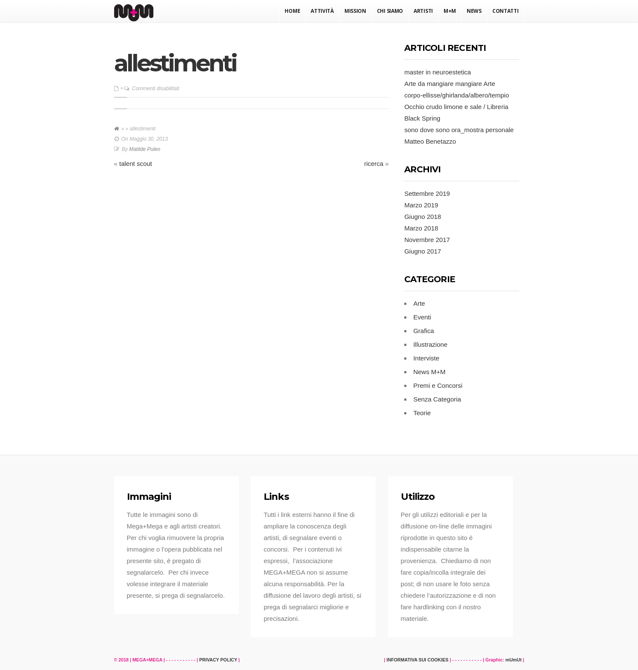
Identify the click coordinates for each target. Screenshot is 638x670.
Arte (419, 303)
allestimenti (175, 63)
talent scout (135, 163)
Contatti (505, 11)
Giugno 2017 (422, 251)
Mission (355, 11)
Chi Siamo (390, 11)
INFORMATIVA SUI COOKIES (418, 659)
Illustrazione (430, 344)
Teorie (422, 412)
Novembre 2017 (427, 239)
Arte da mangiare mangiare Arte (449, 83)
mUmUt (514, 659)
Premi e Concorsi (437, 385)
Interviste (426, 358)
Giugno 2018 (422, 216)
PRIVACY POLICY (218, 659)
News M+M (429, 371)
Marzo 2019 (421, 205)
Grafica (423, 330)
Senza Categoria (437, 399)
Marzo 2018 (421, 228)
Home (292, 11)
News (474, 11)
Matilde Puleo (144, 149)
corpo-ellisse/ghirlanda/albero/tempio (456, 95)
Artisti (423, 11)
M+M (450, 11)
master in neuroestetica (437, 72)
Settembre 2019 (427, 193)
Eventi (422, 317)
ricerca (373, 163)
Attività (322, 11)
